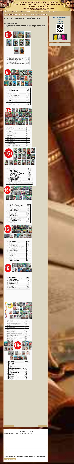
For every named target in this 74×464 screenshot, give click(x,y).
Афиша (42, 11)
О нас (35, 11)
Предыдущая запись (9, 425)
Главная (7, 11)
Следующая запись (42, 425)
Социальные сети (25, 11)
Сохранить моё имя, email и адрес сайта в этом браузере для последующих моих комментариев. (25, 456)
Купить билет (25, 14)
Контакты (48, 11)
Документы (15, 11)
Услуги (55, 11)
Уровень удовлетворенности (12, 14)
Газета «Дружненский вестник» (39, 14)
